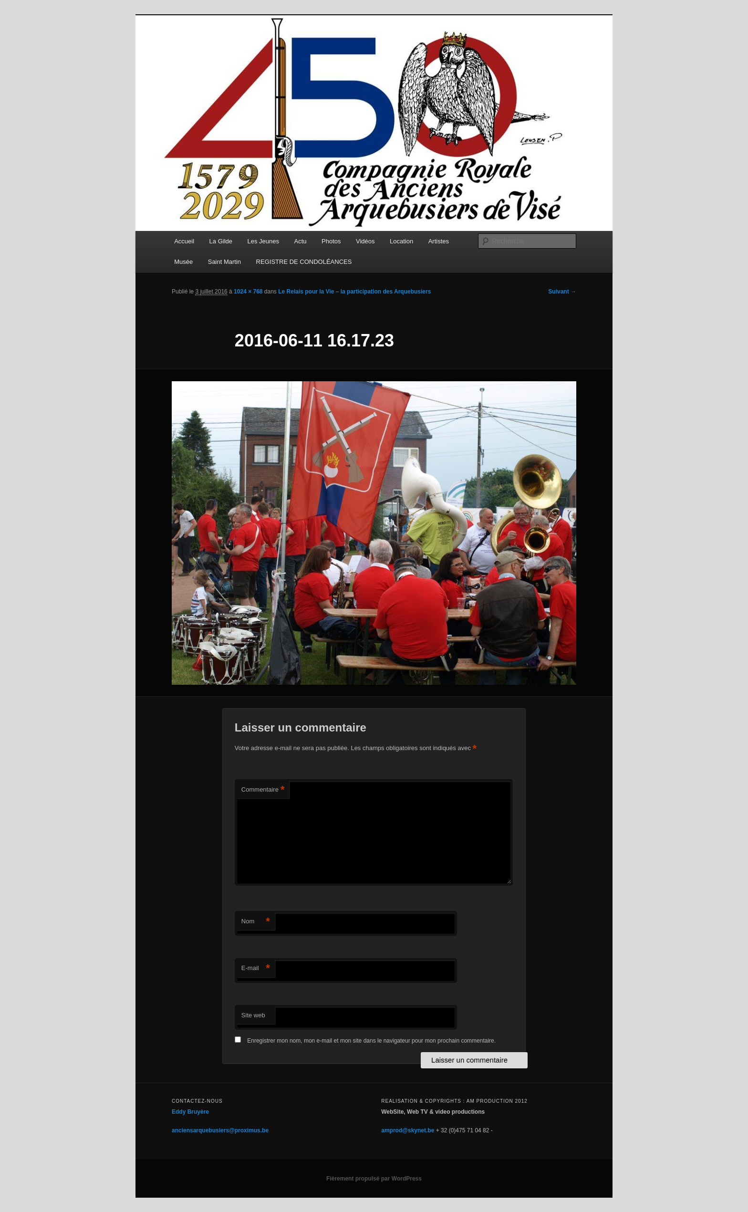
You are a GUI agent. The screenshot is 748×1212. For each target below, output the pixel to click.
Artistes (438, 241)
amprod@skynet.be (407, 1130)
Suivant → (562, 291)
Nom (255, 922)
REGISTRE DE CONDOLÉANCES (304, 261)
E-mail (255, 968)
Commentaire (263, 790)
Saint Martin (224, 261)
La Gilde (220, 241)
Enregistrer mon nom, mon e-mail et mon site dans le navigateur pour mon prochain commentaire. (371, 1040)
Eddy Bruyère (190, 1111)
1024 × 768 (248, 291)
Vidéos (365, 241)
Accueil (184, 241)
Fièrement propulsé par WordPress (374, 1178)
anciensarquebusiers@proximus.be (220, 1130)
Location (401, 241)
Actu (300, 241)
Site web (253, 1015)
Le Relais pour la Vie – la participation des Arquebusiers (354, 291)
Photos (331, 241)
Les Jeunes (264, 241)
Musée (183, 261)
